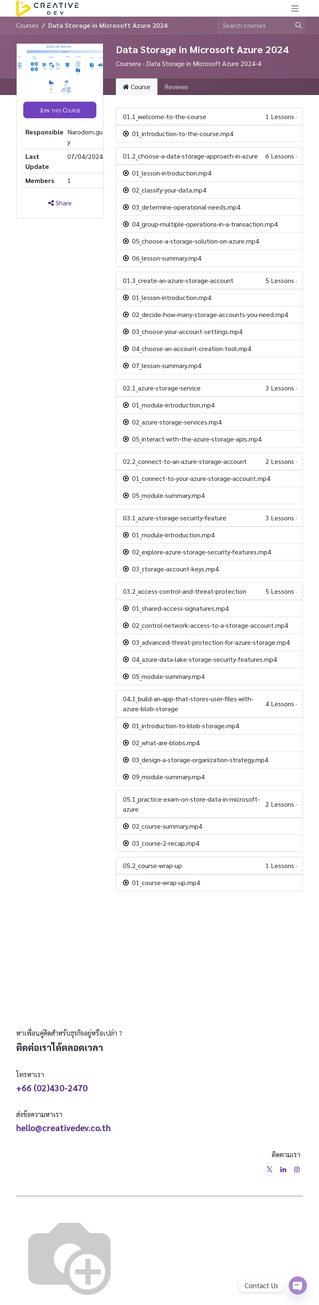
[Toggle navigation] (295, 8)
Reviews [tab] (176, 86)
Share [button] (60, 202)
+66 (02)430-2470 (52, 1087)
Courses (27, 25)
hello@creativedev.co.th (63, 1127)
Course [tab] (136, 86)
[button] (59, 110)
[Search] (295, 25)
